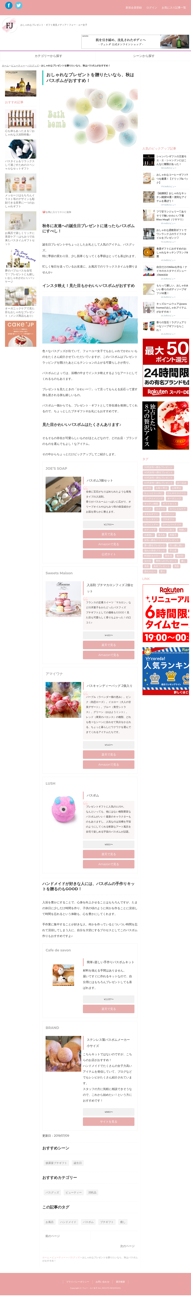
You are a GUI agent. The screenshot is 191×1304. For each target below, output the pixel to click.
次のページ (127, 1246)
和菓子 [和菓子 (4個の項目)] (173, 534)
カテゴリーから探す (48, 56)
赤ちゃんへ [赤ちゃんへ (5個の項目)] (150, 571)
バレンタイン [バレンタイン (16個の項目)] (151, 519)
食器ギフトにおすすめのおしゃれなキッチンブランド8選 (172, 252)
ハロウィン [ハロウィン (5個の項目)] (168, 514)
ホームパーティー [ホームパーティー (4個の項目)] (172, 524)
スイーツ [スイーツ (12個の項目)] (160, 508)
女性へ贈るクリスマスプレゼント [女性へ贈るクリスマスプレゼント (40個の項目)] (161, 540)
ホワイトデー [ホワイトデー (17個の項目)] (151, 524)
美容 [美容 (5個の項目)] (146, 566)
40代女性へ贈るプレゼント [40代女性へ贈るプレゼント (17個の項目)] (158, 472)
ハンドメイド (68, 1222)
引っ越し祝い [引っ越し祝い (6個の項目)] (176, 545)
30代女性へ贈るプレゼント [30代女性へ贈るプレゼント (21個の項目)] (158, 467)
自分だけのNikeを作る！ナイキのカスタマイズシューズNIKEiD (171, 270)
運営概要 (120, 1281)
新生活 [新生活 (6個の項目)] (168, 555)
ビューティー (18, 65)
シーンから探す (144, 56)
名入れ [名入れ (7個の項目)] (161, 534)
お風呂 (50, 1222)
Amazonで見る (108, 544)
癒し (123, 1222)
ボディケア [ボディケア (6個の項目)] (150, 529)
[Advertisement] (90, 178)
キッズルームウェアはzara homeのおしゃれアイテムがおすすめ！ (171, 307)
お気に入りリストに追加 (58, 212)
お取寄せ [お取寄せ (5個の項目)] (176, 488)
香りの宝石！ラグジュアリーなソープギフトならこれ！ (171, 326)
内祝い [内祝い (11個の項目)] (182, 529)
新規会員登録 (134, 7)
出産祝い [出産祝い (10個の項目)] (148, 534)
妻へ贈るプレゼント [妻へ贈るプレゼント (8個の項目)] (154, 545)
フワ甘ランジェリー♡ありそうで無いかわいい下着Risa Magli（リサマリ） (171, 215)
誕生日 (78, 1162)
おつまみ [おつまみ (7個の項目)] (181, 482)
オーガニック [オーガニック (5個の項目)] (174, 498)
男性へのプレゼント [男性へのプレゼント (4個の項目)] (166, 560)
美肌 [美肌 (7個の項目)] (176, 566)
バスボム (88, 1222)
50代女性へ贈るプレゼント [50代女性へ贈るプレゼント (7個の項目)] (158, 477)
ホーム (5, 65)
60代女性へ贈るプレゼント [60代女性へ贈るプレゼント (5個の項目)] (158, 482)
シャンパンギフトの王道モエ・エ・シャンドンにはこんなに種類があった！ (171, 160)
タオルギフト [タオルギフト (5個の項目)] (151, 514)
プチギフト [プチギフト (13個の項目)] (168, 519)
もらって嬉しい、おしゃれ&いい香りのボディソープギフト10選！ (172, 289)
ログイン (151, 7)
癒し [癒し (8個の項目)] (183, 560)
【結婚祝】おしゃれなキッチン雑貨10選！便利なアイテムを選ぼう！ (171, 197)
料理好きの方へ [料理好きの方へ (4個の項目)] (152, 555)
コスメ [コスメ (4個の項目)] (147, 508)
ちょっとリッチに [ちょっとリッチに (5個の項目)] (153, 493)
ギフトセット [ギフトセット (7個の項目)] (170, 503)
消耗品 (92, 1192)
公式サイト (109, 554)
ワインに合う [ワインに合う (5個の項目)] (167, 529)
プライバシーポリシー (77, 1281)
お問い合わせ (102, 1281)
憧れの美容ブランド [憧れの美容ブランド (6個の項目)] (154, 550)
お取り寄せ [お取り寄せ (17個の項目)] (161, 488)
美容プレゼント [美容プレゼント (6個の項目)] (161, 566)
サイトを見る (108, 1121)
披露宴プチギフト (56, 1162)
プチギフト (107, 1222)
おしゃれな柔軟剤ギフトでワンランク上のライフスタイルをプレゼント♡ (171, 233)
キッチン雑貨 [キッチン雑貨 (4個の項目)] (151, 503)
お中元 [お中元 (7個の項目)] (147, 488)
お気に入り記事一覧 (174, 7)
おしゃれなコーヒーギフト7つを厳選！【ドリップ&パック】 (172, 178)
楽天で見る (109, 534)
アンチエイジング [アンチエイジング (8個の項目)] (153, 498)
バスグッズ (33, 65)
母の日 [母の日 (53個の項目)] (180, 555)
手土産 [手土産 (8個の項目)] (173, 550)
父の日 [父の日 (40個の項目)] (147, 560)
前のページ (52, 1236)
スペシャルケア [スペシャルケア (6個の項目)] (178, 508)
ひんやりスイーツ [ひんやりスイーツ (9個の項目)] (176, 493)
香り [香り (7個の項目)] (162, 571)
